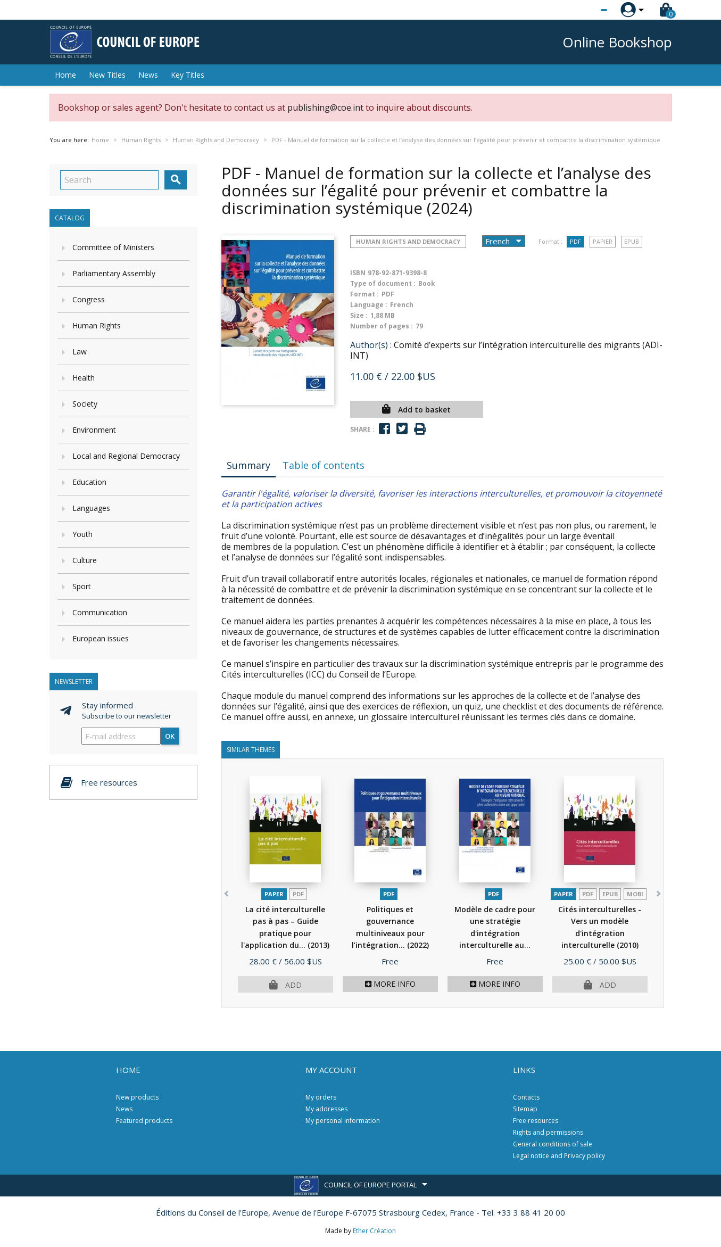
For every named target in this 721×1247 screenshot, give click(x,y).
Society (84, 404)
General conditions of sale (552, 1144)
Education (89, 482)
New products (137, 1097)
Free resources (535, 1120)
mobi (635, 894)
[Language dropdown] (584, 10)
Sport (81, 586)
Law (79, 351)
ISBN (358, 272)
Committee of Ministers (113, 247)
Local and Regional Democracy (126, 456)
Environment (94, 430)
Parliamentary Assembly (113, 273)
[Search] (109, 179)
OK (170, 736)
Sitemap (525, 1108)
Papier (602, 241)
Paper (274, 894)
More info (390, 984)
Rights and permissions (548, 1132)
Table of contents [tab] (323, 465)
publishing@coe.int (325, 107)
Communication (99, 612)
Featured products (144, 1120)
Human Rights (96, 325)
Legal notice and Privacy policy (559, 1155)
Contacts (526, 1097)
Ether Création (374, 1230)
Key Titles (187, 75)
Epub (631, 241)
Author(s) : (371, 345)
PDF (575, 241)
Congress (88, 299)
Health (83, 378)
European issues (100, 638)
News (148, 75)
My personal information (342, 1120)
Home (65, 75)
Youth (82, 534)
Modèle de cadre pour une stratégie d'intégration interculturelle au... (494, 933)
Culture (84, 560)
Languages (91, 508)
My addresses (326, 1108)
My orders (320, 1097)
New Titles (107, 75)
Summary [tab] (248, 465)
